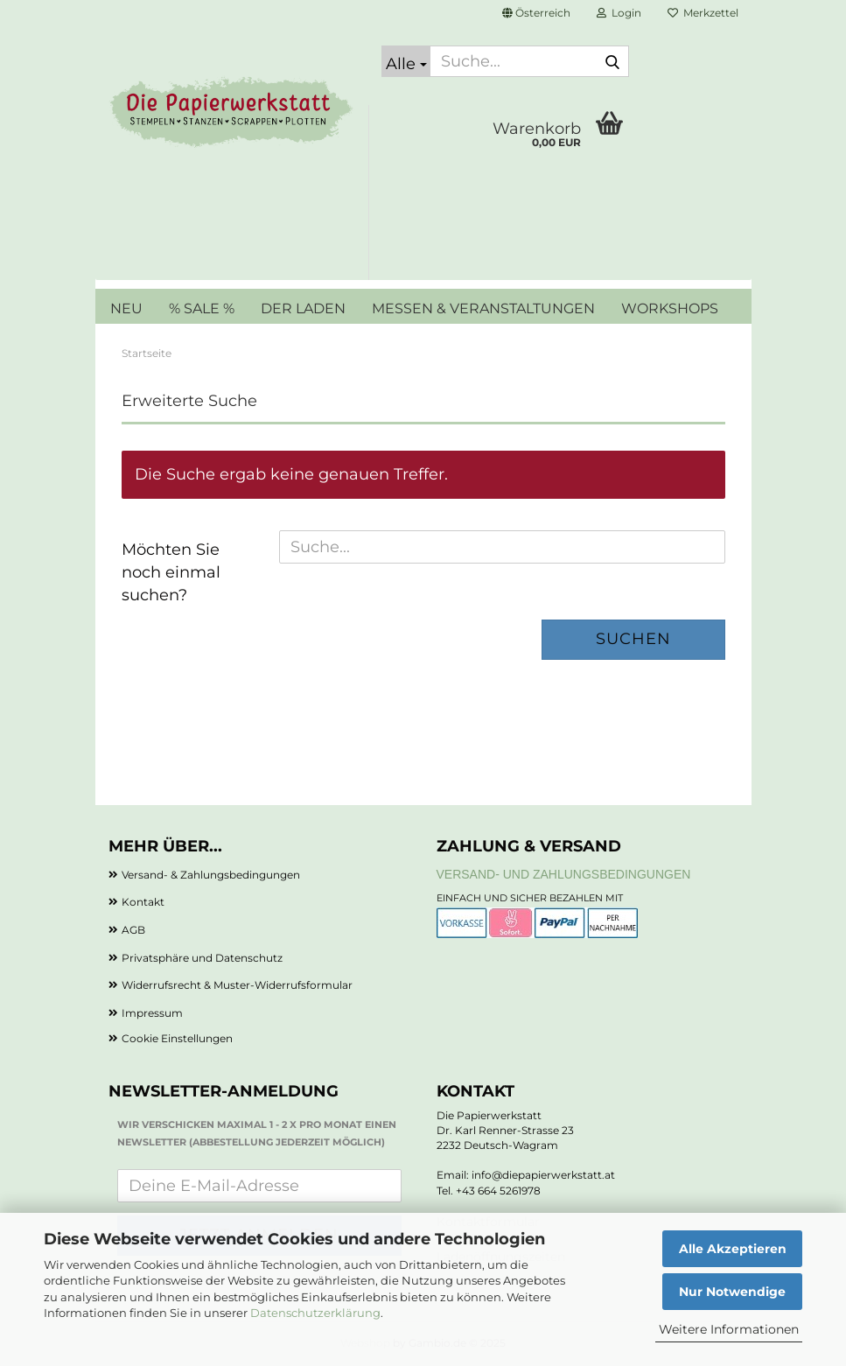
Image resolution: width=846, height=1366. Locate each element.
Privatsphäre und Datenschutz (202, 957)
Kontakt (143, 901)
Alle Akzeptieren (733, 1249)
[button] (536, 13)
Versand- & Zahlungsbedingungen (211, 874)
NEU (126, 308)
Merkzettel (703, 12)
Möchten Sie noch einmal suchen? (171, 572)
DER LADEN (303, 308)
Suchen (633, 638)
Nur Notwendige (732, 1291)
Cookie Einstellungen (177, 1038)
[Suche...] (405, 61)
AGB (133, 929)
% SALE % (201, 308)
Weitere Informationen (729, 1329)
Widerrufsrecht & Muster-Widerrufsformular (237, 984)
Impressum (152, 1012)
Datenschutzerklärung (315, 1313)
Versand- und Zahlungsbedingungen (564, 874)
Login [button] (619, 12)
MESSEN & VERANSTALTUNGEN (483, 308)
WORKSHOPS (669, 308)
